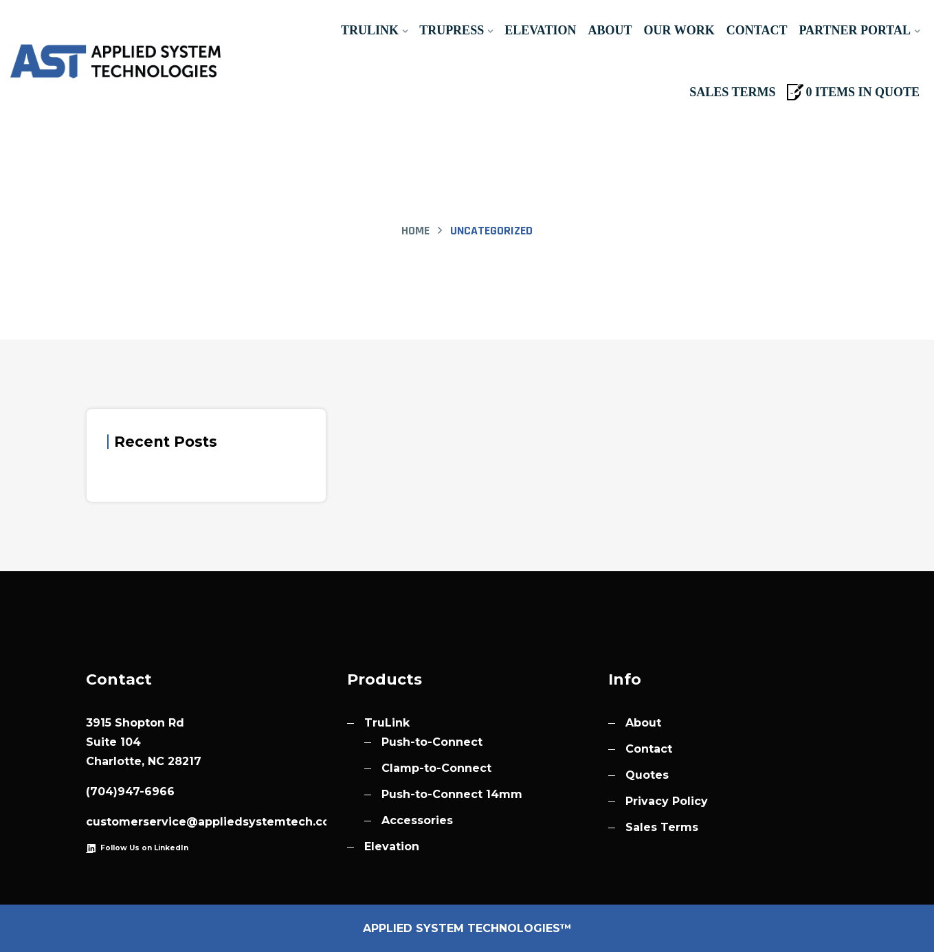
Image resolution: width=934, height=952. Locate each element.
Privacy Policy (666, 801)
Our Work (679, 30)
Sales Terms (732, 92)
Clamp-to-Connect (436, 768)
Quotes (647, 775)
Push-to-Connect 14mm (451, 794)
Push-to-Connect (431, 742)
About (610, 30)
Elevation (540, 30)
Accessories (417, 820)
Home (415, 231)
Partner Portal (855, 30)
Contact (757, 30)
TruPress (451, 30)
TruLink (370, 30)
